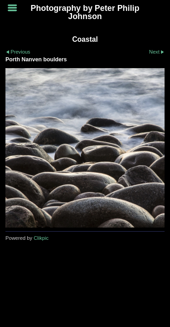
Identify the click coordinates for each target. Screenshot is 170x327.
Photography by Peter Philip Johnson (85, 12)
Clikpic (41, 238)
